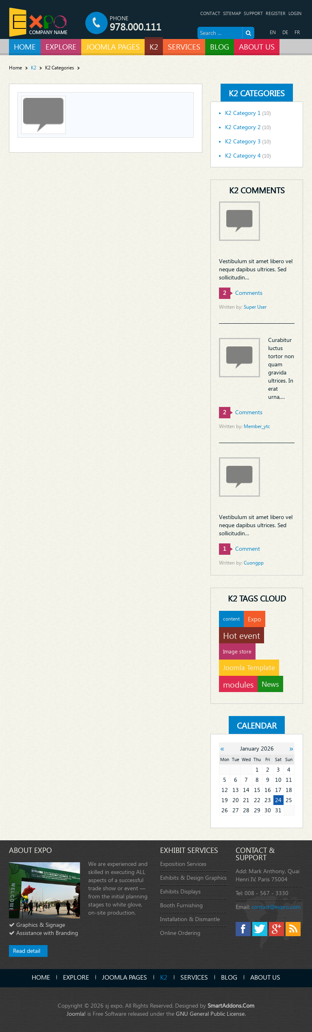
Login (294, 13)
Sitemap (232, 13)
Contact (210, 13)
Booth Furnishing (181, 905)
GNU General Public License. (211, 1013)
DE (285, 32)
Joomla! (76, 1013)
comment (239, 548)
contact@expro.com (276, 907)
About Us (265, 977)
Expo (254, 619)
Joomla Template (249, 667)
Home (15, 68)
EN (273, 32)
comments (240, 292)
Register (276, 13)
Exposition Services (183, 864)
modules (238, 684)
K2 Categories (59, 68)
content (231, 619)
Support (253, 13)
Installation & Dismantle (190, 919)
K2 (163, 977)
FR (297, 32)
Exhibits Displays (180, 891)
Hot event (241, 635)
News (270, 684)
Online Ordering (180, 933)
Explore (76, 977)
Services (194, 977)
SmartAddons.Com (231, 1005)
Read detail (26, 950)
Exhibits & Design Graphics (193, 877)
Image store (237, 651)
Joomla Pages (124, 977)
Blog (229, 977)
